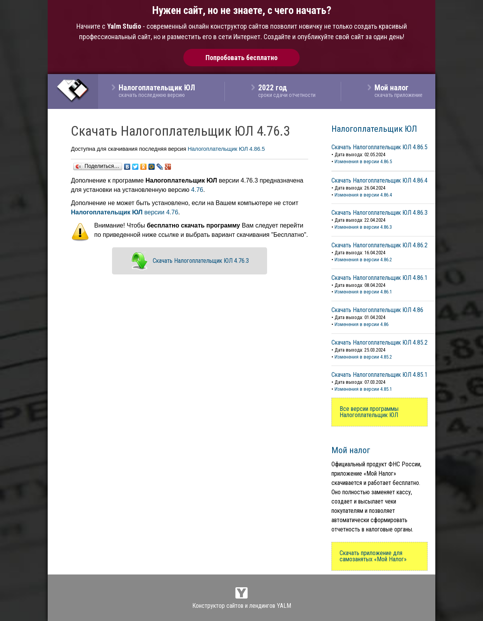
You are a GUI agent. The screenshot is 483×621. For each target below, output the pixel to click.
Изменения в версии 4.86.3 (363, 227)
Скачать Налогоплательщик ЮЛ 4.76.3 (201, 260)
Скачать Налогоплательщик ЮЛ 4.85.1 (379, 374)
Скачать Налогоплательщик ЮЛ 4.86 (377, 310)
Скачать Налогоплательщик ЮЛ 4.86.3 (379, 212)
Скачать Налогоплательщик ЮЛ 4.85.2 (379, 342)
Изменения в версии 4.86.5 (363, 161)
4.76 (197, 189)
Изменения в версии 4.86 (361, 324)
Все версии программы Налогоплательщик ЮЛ (369, 412)
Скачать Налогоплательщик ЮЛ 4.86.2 (379, 245)
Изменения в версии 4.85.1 (363, 389)
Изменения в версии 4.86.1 (363, 292)
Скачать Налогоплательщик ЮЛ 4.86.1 (379, 277)
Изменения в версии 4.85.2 (363, 357)
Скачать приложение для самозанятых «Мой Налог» (373, 556)
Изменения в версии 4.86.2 (363, 259)
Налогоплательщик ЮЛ (374, 129)
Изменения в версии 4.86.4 (363, 195)
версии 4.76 (124, 212)
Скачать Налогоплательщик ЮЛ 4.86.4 (379, 180)
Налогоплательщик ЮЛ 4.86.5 (226, 149)
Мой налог (350, 450)
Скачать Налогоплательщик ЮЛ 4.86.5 (379, 147)
